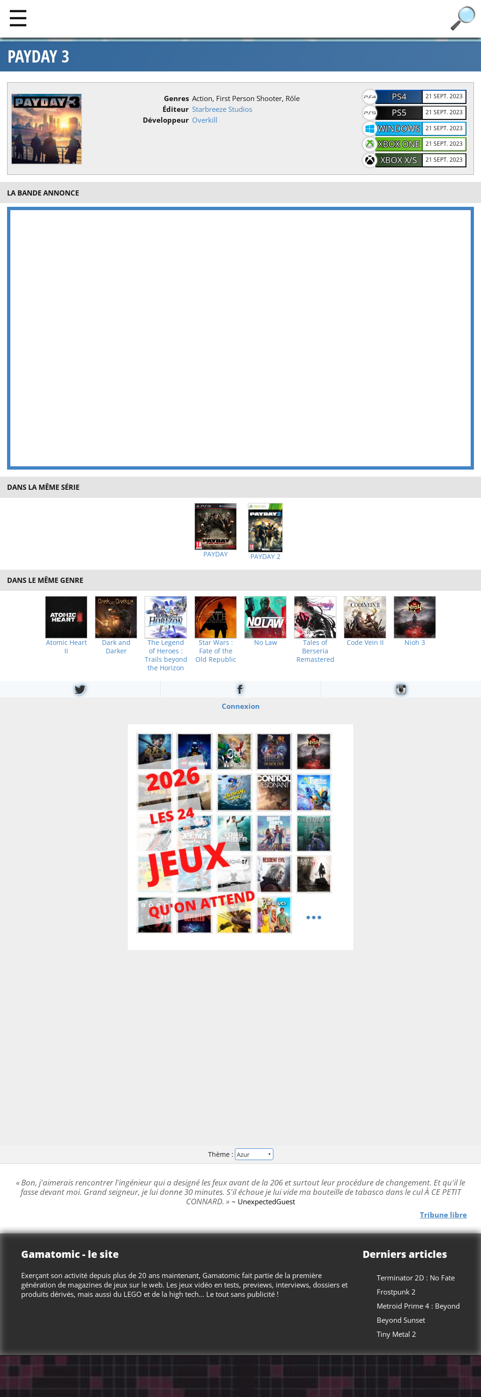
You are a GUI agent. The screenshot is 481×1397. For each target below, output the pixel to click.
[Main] (18, 17)
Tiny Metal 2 (396, 1334)
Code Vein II (365, 642)
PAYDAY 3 (39, 56)
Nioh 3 (414, 642)
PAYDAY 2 (265, 556)
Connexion (241, 705)
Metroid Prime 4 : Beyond (418, 1306)
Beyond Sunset (401, 1320)
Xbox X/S (398, 159)
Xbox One (399, 143)
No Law (265, 642)
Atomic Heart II (66, 646)
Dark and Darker (116, 646)
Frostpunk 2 (396, 1291)
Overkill (204, 120)
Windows (399, 128)
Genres (176, 98)
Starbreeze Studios (222, 109)
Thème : (240, 1154)
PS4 (399, 96)
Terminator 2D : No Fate (416, 1277)
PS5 (399, 112)
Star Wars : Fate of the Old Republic (215, 651)
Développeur (166, 120)
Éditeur (176, 109)
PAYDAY (215, 554)
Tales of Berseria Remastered (315, 651)
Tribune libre (443, 1214)
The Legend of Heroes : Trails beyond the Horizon (166, 655)
